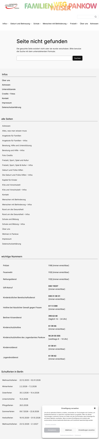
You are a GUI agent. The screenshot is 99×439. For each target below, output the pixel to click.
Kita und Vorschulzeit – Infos (14, 190)
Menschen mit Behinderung (14, 199)
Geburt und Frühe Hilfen (12, 170)
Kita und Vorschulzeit (11, 185)
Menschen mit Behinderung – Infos (17, 204)
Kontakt (5, 195)
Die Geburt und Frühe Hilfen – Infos (17, 175)
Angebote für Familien (11, 136)
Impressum (78, 435)
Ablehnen (68, 430)
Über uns (6, 229)
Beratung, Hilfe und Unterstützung (17, 145)
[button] (95, 408)
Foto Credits (7, 155)
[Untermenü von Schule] (40, 23)
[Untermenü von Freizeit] (77, 23)
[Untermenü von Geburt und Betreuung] (30, 23)
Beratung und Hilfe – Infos (13, 150)
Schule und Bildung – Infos (13, 224)
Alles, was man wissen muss (14, 131)
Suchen (77, 58)
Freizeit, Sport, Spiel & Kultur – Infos (17, 165)
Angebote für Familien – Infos (14, 141)
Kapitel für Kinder (9, 180)
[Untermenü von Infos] (7, 23)
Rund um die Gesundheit (12, 209)
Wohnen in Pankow (10, 234)
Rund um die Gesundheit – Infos (16, 214)
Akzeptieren (52, 430)
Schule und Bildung (10, 219)
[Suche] (87, 17)
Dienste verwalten (50, 424)
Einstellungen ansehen (86, 430)
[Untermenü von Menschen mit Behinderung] (67, 23)
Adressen (6, 126)
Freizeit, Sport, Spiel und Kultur (15, 160)
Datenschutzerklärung (67, 435)
